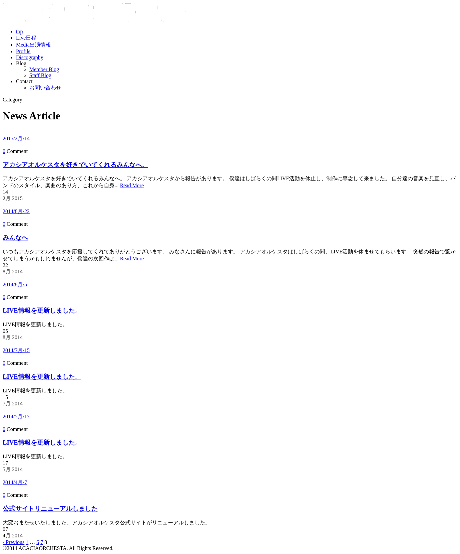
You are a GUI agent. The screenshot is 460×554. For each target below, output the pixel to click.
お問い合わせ (45, 87)
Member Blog (44, 69)
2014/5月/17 (16, 416)
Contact (24, 81)
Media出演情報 (33, 45)
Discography (29, 57)
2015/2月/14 (16, 138)
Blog (21, 63)
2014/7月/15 (16, 350)
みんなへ (15, 237)
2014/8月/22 (16, 211)
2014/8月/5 (15, 284)
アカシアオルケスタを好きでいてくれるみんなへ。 (75, 164)
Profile (23, 51)
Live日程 (26, 38)
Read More (132, 185)
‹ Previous (13, 542)
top (19, 31)
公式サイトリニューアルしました (50, 508)
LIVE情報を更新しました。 (42, 310)
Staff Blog (40, 75)
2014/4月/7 (15, 482)
